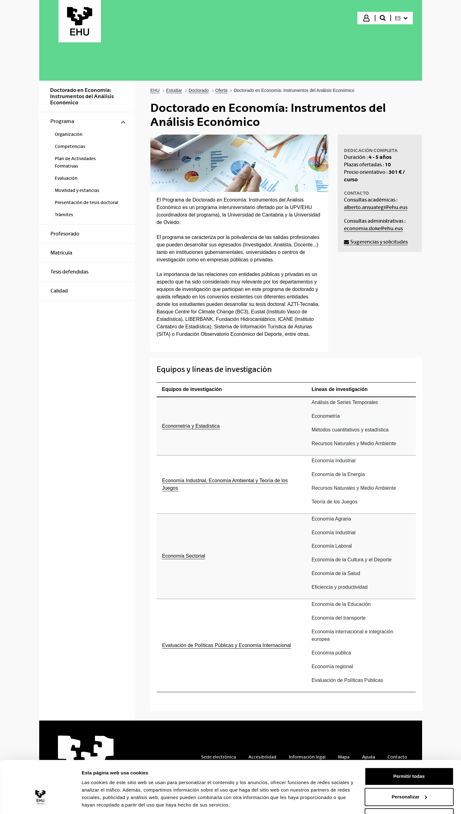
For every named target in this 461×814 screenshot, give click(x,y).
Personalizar (409, 776)
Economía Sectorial (183, 556)
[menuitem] (401, 18)
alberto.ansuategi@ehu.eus (375, 207)
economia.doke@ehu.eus (373, 228)
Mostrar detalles (100, 801)
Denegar (409, 796)
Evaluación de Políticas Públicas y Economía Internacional (226, 645)
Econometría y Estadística (191, 426)
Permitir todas (409, 756)
